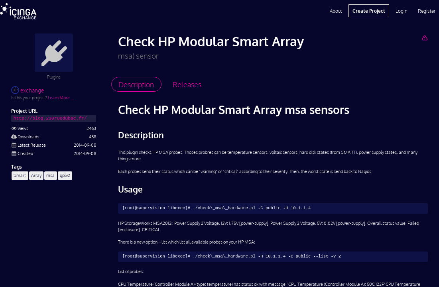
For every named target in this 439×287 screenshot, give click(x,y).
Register (426, 11)
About (336, 11)
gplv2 (65, 175)
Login (402, 11)
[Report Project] (424, 37)
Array (36, 175)
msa (50, 175)
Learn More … (61, 97)
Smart (20, 175)
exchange (27, 90)
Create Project (368, 11)
